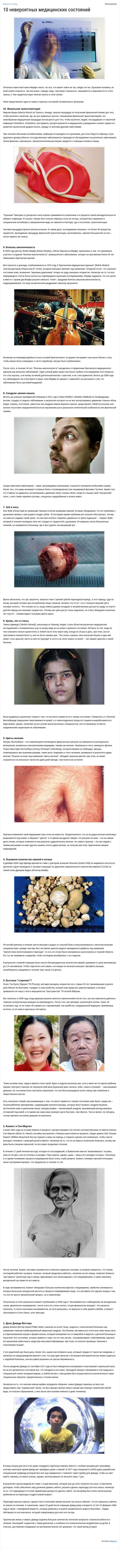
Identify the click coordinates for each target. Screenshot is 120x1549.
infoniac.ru (113, 1541)
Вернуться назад (10, 4)
